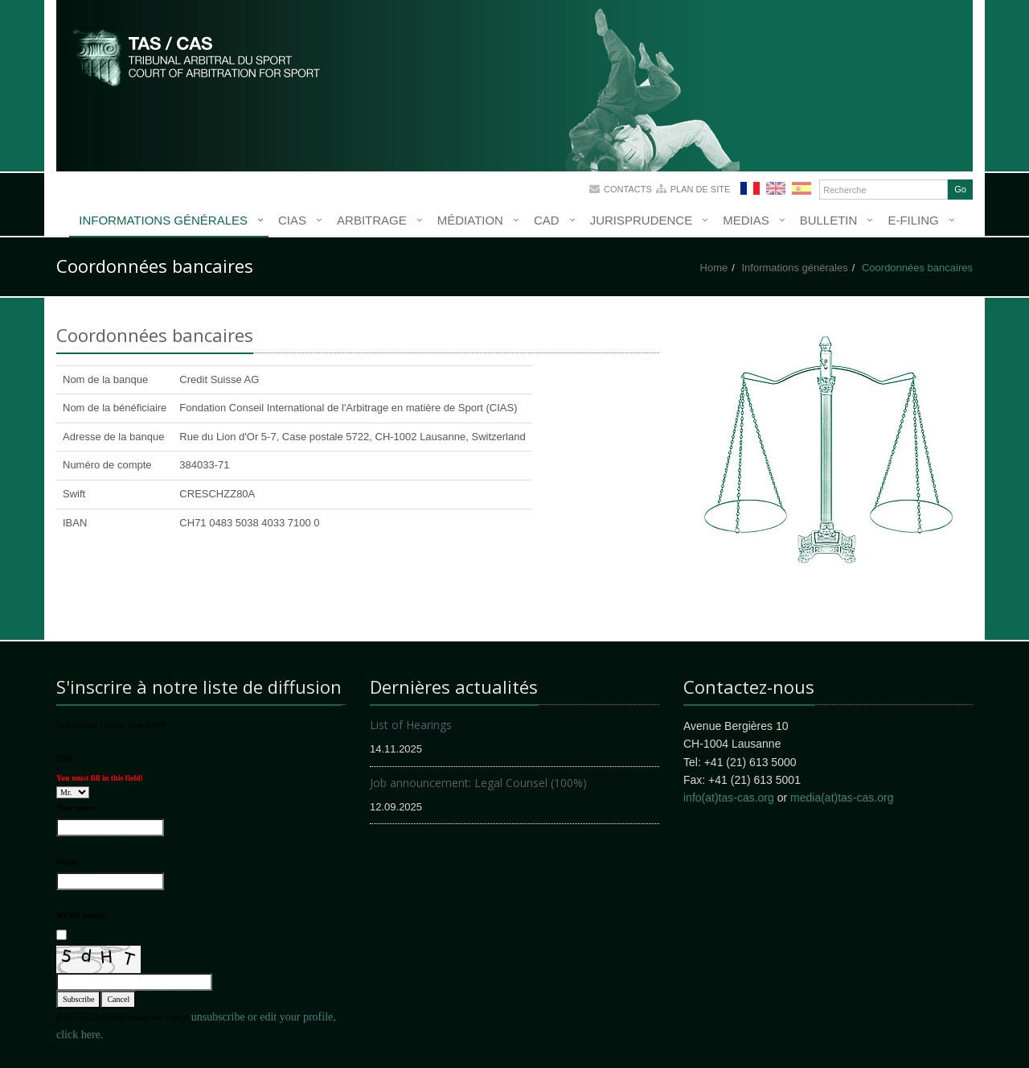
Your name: (76, 807)
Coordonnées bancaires (917, 268)
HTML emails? (82, 915)
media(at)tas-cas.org (841, 797)
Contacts (628, 189)
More (197, 56)
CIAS (292, 220)
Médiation (470, 220)
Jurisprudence (641, 220)
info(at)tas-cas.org (728, 797)
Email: (68, 861)
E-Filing (913, 220)
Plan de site (700, 189)
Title (64, 758)
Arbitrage (372, 220)
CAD (547, 220)
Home (714, 268)
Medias (746, 220)
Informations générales (163, 220)
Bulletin (829, 220)
